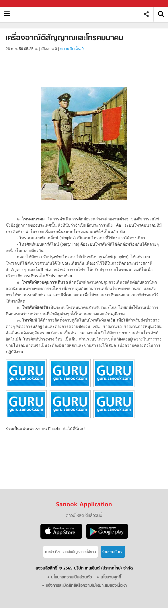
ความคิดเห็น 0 (72, 49)
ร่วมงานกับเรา (112, 552)
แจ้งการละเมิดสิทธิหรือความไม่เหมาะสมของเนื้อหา (86, 585)
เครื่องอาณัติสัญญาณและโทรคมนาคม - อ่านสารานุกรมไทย (78, 14)
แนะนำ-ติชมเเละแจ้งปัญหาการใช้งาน (70, 552)
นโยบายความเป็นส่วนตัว (71, 577)
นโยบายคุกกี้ (111, 577)
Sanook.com (17, 3)
